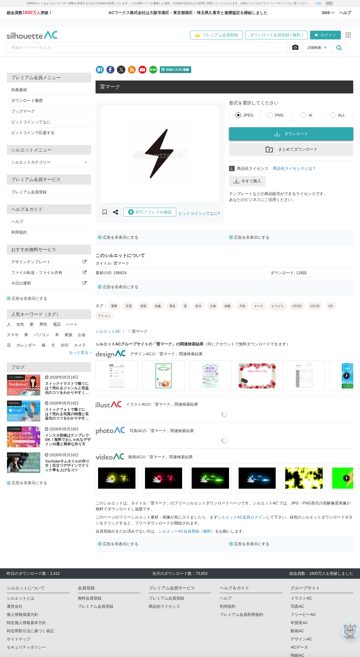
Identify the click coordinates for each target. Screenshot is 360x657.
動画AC (297, 631)
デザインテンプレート (49, 262)
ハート (72, 324)
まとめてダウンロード (291, 149)
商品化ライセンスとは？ (294, 168)
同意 (329, 3)
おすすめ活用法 (14, 429)
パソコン (41, 334)
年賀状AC (299, 622)
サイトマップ (18, 639)
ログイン (325, 35)
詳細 (318, 3)
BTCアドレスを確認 (149, 212)
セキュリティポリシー (26, 647)
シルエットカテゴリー (49, 162)
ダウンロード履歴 (27, 100)
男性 (43, 324)
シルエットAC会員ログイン (242, 517)
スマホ (13, 334)
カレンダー (26, 345)
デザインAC (301, 639)
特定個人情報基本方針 (26, 622)
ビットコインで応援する (33, 132)
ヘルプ (17, 221)
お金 (82, 334)
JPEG (248, 115)
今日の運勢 (49, 283)
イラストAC (301, 598)
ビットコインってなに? (199, 213)
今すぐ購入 (247, 181)
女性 (20, 324)
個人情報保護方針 (22, 614)
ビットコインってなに (31, 122)
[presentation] (346, 375)
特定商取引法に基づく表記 (30, 631)
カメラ (80, 345)
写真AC (297, 606)
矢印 (65, 345)
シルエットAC (108, 331)
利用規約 (19, 232)
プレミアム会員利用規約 (241, 614)
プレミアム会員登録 (216, 35)
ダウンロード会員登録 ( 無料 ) (276, 35)
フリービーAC (303, 614)
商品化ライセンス (164, 606)
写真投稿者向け (14, 403)
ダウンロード (291, 134)
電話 (57, 324)
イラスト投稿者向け (16, 377)
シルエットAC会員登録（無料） (187, 531)
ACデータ (299, 647)
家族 (69, 334)
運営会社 (14, 606)
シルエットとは (20, 598)
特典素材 (19, 90)
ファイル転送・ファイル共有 (49, 272)
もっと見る (80, 352)
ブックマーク (23, 111)
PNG (279, 115)
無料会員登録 (89, 598)
